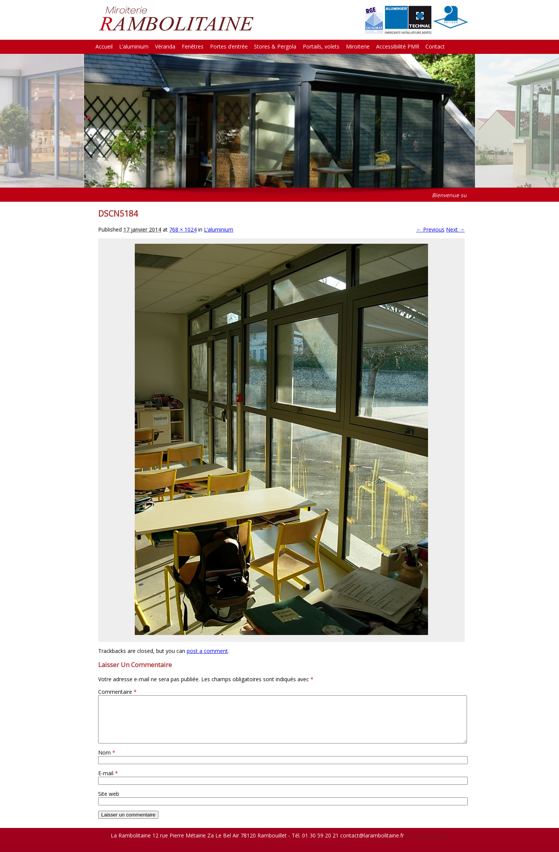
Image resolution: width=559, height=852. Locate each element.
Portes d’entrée (229, 46)
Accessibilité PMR (397, 46)
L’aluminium (134, 46)
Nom (106, 761)
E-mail (108, 782)
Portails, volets (321, 46)
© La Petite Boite (427, 844)
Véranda (165, 46)
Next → (455, 229)
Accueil (104, 46)
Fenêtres (193, 46)
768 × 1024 (183, 229)
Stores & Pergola (275, 46)
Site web (108, 803)
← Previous (430, 229)
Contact (435, 46)
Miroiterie (358, 46)
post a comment (207, 650)
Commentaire (117, 691)
